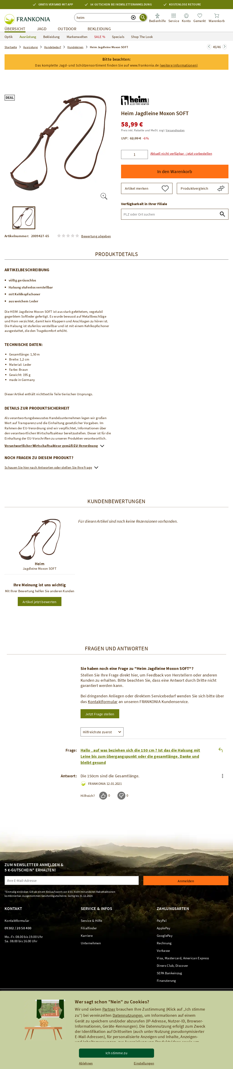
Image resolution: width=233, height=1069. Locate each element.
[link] (173, 18)
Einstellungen (144, 1063)
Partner (108, 1009)
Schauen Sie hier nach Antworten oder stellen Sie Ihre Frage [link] (48, 467)
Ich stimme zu (116, 1053)
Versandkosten (175, 130)
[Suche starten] (143, 17)
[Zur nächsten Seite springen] (209, 46)
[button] (116, 62)
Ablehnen (86, 1063)
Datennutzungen (127, 1015)
